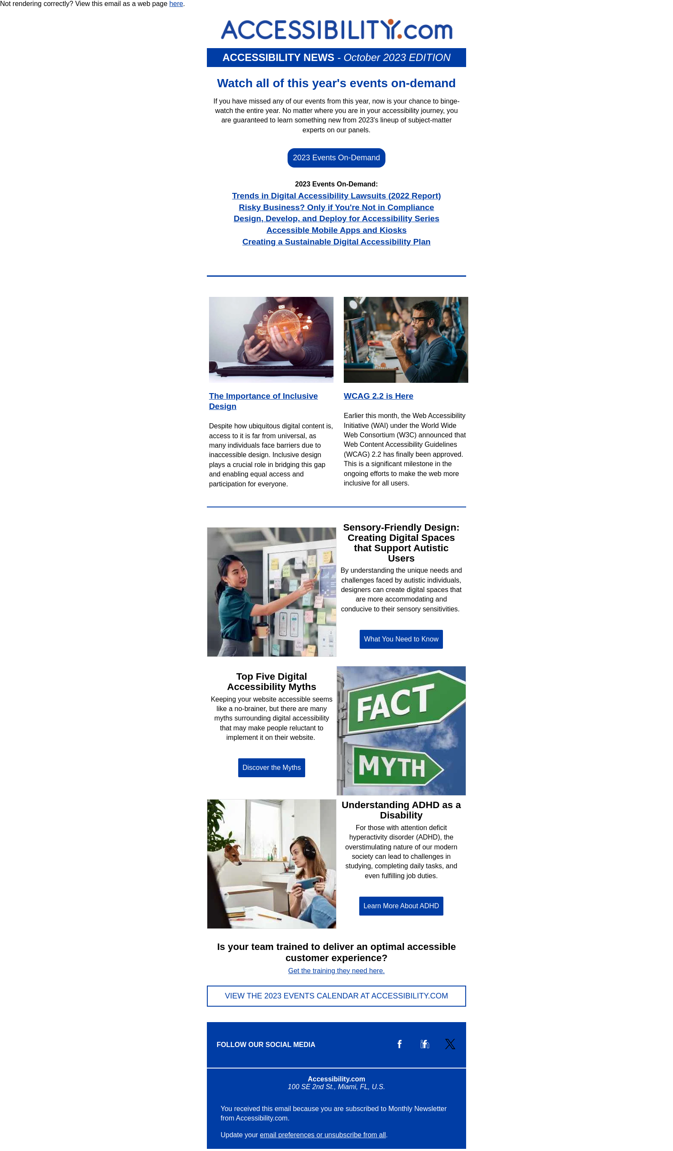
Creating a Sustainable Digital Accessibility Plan (337, 241)
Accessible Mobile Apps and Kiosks (337, 230)
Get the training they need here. (336, 970)
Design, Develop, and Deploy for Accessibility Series (336, 218)
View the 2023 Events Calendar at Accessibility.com (336, 996)
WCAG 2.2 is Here (378, 395)
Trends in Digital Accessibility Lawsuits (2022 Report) (336, 195)
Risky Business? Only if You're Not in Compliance (336, 207)
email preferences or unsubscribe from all (323, 1135)
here (176, 3)
